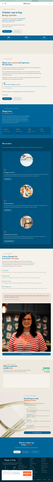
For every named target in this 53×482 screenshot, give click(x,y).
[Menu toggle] (3, 3)
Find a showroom (8, 241)
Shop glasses (17, 451)
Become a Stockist (21, 468)
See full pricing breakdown (37, 432)
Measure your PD (44, 465)
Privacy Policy (33, 479)
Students (42, 468)
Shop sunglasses (25, 451)
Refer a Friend (43, 460)
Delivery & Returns (21, 465)
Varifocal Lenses (32, 468)
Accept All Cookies (27, 472)
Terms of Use (44, 479)
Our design (7, 179)
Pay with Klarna (43, 470)
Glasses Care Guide (44, 463)
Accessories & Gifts (33, 463)
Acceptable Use (38, 479)
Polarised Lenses (32, 475)
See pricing (7, 210)
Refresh (31, 465)
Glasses (31, 460)
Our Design (20, 463)
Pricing (19, 460)
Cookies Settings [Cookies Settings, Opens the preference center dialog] (27, 477)
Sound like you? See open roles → (26, 354)
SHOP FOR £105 (35, 0)
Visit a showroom (17, 31)
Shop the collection (7, 31)
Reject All (27, 474)
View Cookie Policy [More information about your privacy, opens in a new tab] (17, 473)
